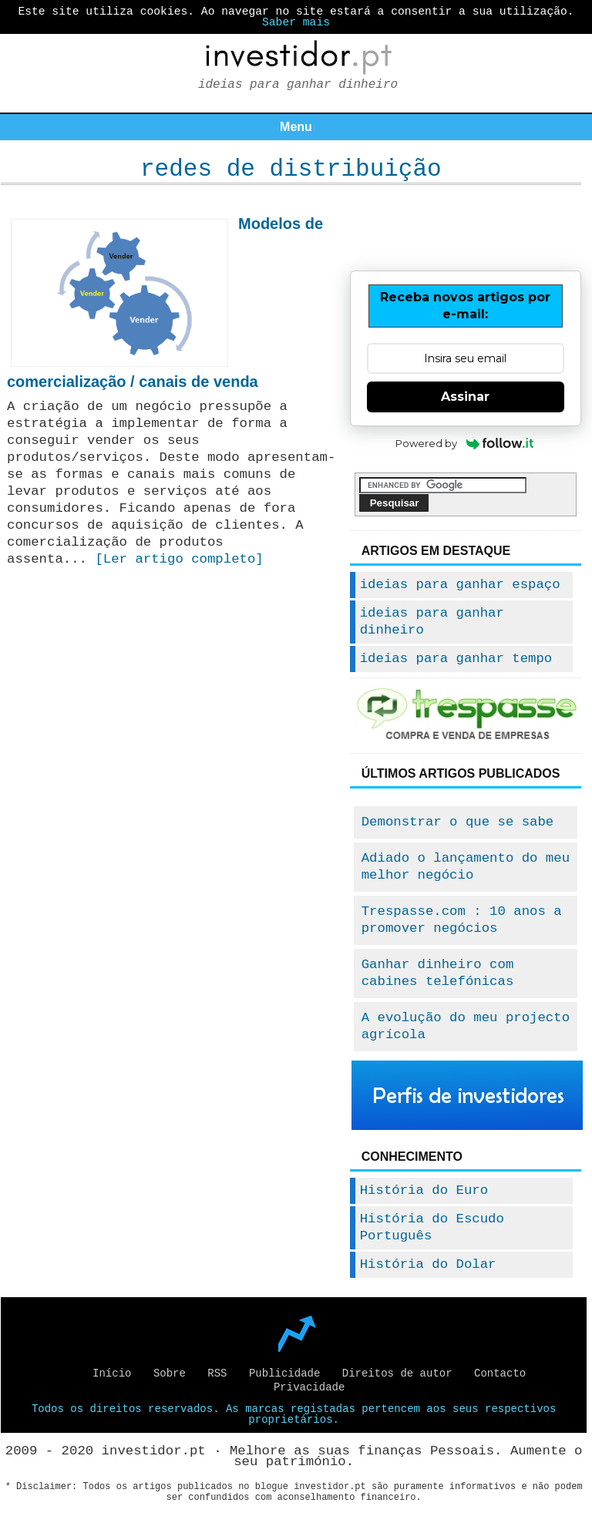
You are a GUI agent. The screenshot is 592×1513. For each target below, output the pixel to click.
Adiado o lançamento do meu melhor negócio (466, 867)
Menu (296, 126)
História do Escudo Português (432, 1227)
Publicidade (284, 1373)
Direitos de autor (397, 1373)
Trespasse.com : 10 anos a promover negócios (462, 920)
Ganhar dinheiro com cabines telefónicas (438, 973)
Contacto (500, 1373)
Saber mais (296, 22)
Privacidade (309, 1387)
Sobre (169, 1373)
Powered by (465, 443)
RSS (217, 1373)
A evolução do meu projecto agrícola (466, 1026)
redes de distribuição (291, 169)
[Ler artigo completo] (179, 559)
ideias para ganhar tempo (456, 658)
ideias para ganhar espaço (460, 584)
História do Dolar (428, 1264)
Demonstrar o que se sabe (458, 822)
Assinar (465, 396)
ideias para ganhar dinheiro (432, 621)
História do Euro (424, 1190)
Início (111, 1373)
